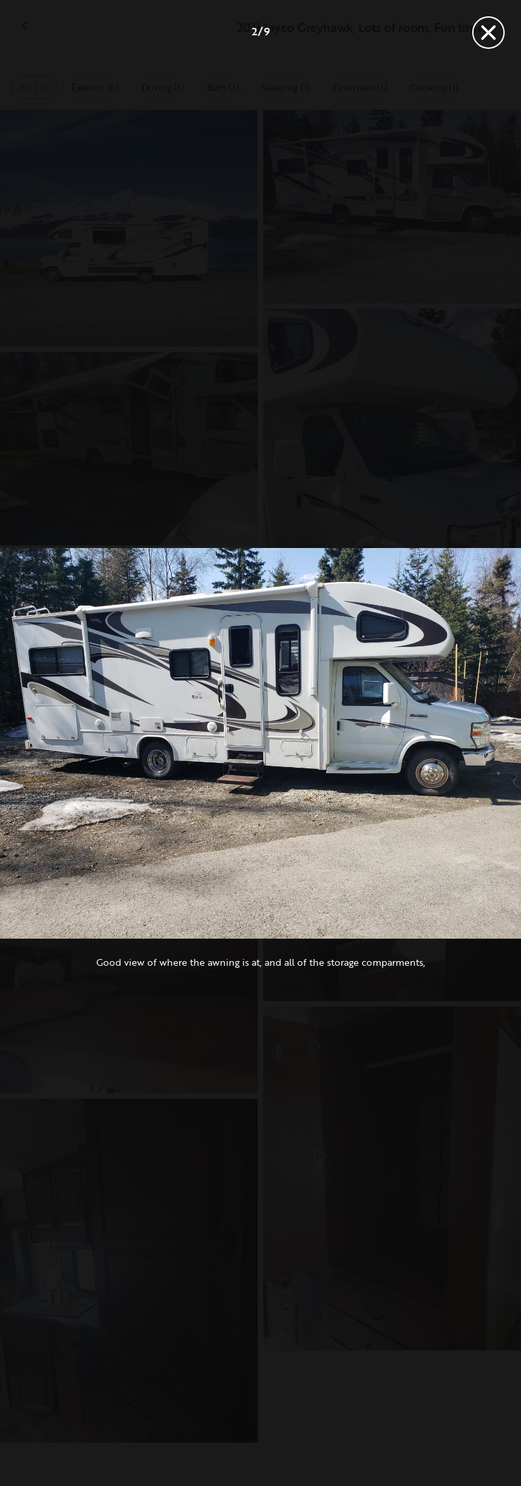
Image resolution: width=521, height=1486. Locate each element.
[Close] (488, 32)
